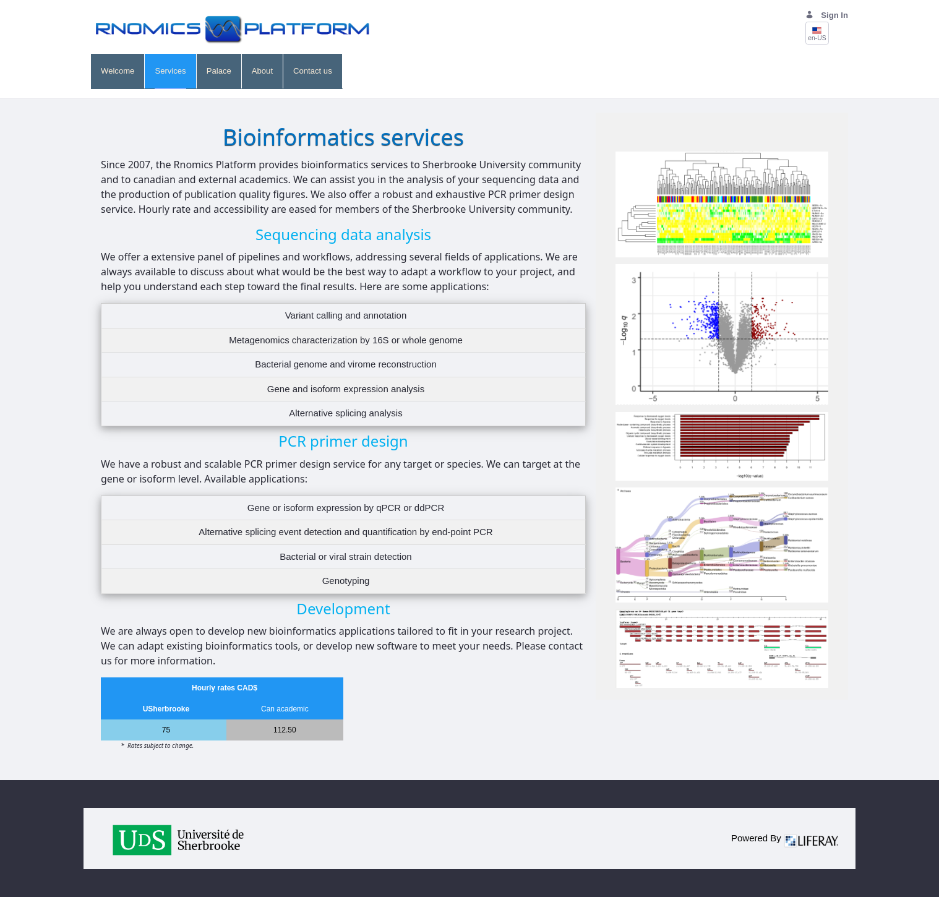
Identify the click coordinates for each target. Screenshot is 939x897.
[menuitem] (117, 71)
